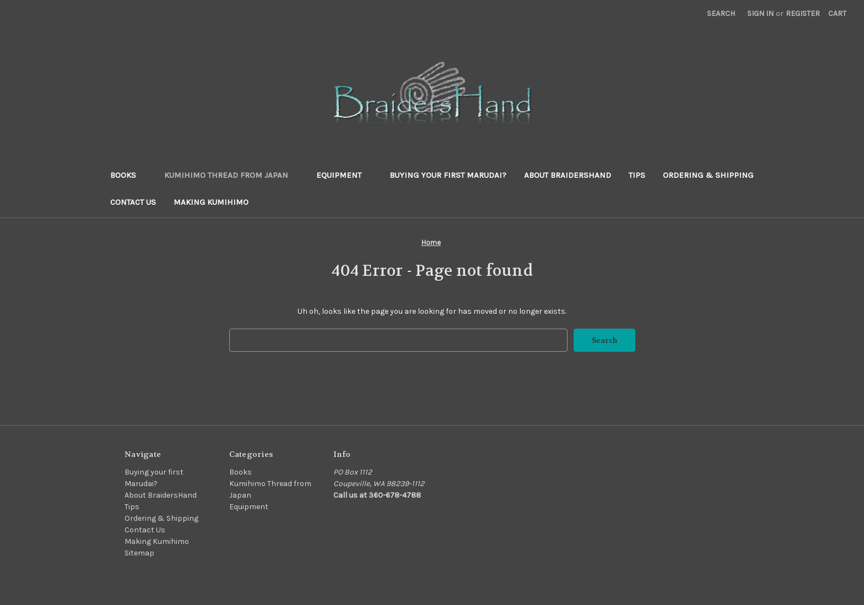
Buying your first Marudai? (448, 175)
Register (803, 13)
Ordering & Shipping (708, 175)
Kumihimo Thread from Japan (231, 175)
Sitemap (139, 553)
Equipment (344, 175)
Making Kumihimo (211, 202)
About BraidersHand (567, 175)
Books (128, 175)
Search (721, 13)
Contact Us (133, 202)
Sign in (760, 13)
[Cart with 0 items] (837, 13)
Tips (637, 175)
